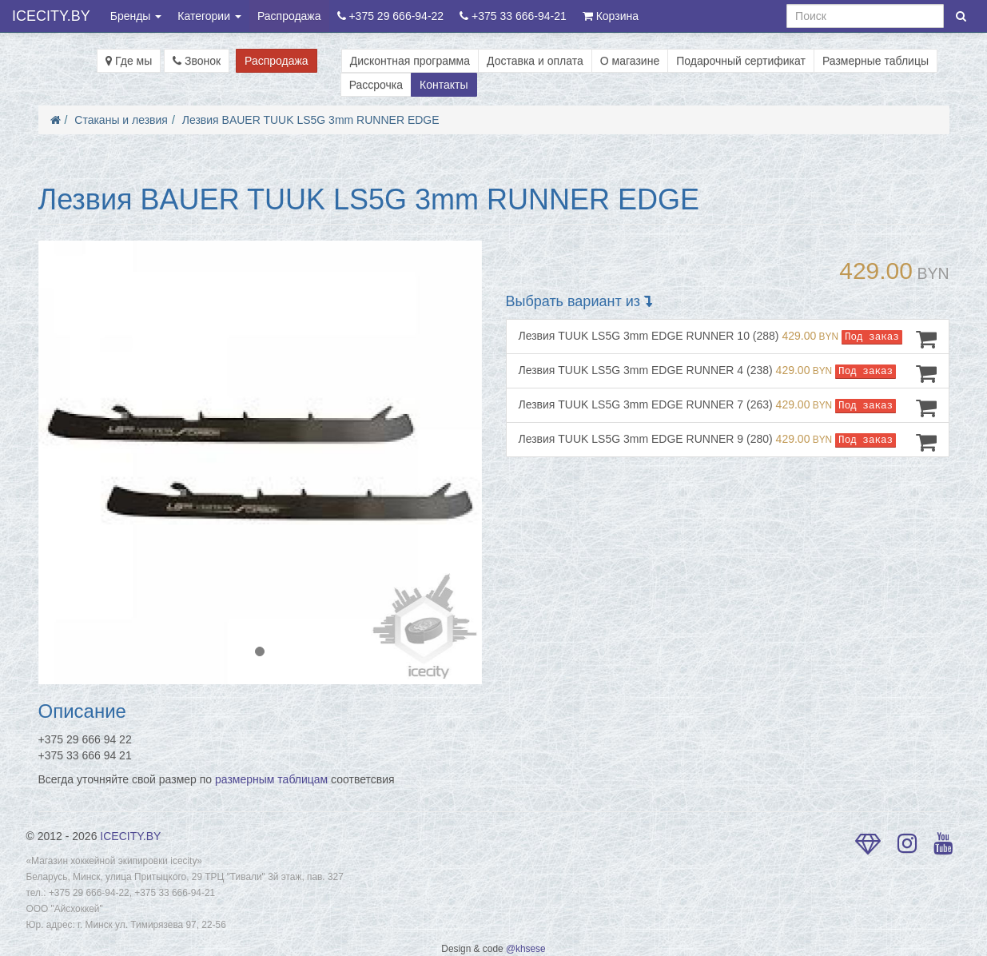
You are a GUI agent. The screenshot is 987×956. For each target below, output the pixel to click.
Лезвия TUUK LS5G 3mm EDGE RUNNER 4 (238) (728, 373)
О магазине (629, 60)
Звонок (197, 60)
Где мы (128, 60)
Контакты (444, 84)
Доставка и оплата (535, 60)
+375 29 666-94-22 (390, 16)
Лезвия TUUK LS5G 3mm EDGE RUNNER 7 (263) (728, 407)
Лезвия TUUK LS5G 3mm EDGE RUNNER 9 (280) (728, 442)
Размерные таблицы (875, 60)
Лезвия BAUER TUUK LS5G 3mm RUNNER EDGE (311, 120)
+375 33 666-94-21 (513, 16)
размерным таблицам (271, 779)
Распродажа (289, 16)
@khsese (526, 948)
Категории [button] (209, 16)
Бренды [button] (136, 16)
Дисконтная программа (410, 60)
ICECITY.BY (51, 16)
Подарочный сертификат (741, 60)
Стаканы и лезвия (121, 120)
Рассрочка (376, 84)
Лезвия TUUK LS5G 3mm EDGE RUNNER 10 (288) (728, 339)
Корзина (611, 16)
